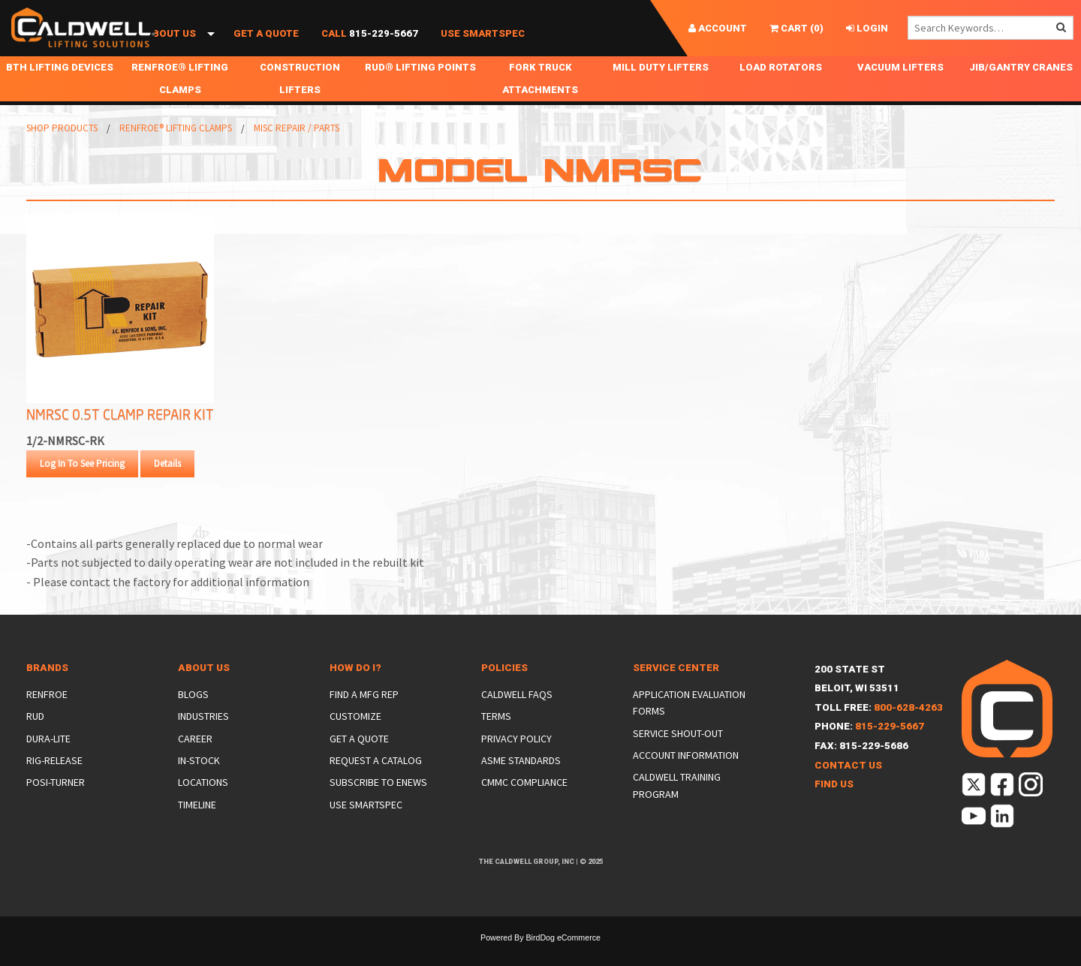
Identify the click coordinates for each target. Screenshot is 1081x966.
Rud (35, 738)
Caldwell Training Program (677, 808)
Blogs (193, 717)
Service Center (676, 690)
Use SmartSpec (483, 50)
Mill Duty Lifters (661, 89)
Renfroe (47, 717)
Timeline (197, 827)
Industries (203, 738)
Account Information (686, 777)
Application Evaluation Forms (689, 725)
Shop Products (65, 50)
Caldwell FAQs (517, 717)
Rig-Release (54, 783)
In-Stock (199, 783)
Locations (203, 804)
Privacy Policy (516, 761)
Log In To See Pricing (82, 486)
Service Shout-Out (678, 756)
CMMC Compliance (524, 804)
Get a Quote (266, 50)
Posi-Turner (55, 804)
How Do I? (355, 690)
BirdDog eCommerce (563, 959)
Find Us (834, 806)
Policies (504, 690)
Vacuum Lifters (900, 89)
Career (195, 761)
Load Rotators (780, 89)
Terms (496, 738)
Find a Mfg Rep (364, 717)
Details (167, 486)
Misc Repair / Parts (296, 150)
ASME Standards (521, 783)
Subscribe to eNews (378, 804)
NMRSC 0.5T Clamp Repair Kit (120, 437)
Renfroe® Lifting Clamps (179, 101)
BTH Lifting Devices (59, 89)
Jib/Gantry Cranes (1021, 89)
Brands (47, 690)
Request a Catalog (376, 783)
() (796, 28)
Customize (355, 738)
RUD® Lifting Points (420, 89)
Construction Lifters (300, 101)
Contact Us (848, 787)
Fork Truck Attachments (540, 101)
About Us (171, 50)
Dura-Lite (48, 761)
